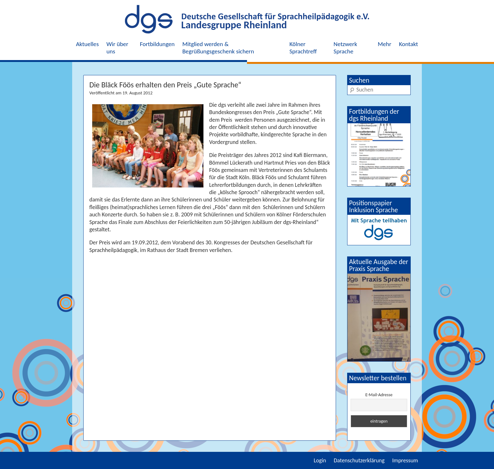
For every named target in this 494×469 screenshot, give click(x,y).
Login (320, 460)
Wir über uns (117, 47)
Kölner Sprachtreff (303, 47)
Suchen (359, 80)
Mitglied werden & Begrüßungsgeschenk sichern (218, 47)
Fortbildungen (157, 44)
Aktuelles (87, 44)
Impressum (405, 460)
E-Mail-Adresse (378, 395)
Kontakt (408, 44)
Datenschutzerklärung (359, 460)
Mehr (384, 44)
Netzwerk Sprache (345, 47)
